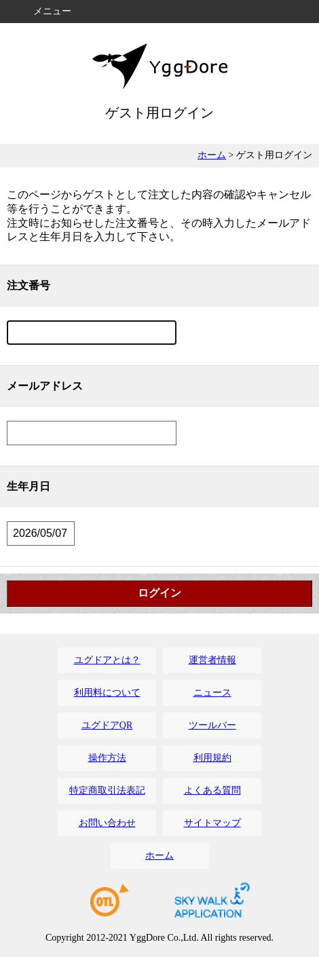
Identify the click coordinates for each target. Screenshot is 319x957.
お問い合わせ (107, 823)
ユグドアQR (106, 725)
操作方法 (107, 758)
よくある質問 (212, 790)
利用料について (107, 693)
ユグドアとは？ (107, 660)
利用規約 (212, 758)
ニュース (212, 693)
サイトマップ (212, 823)
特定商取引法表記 (107, 790)
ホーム (212, 155)
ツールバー (212, 725)
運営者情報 (212, 660)
